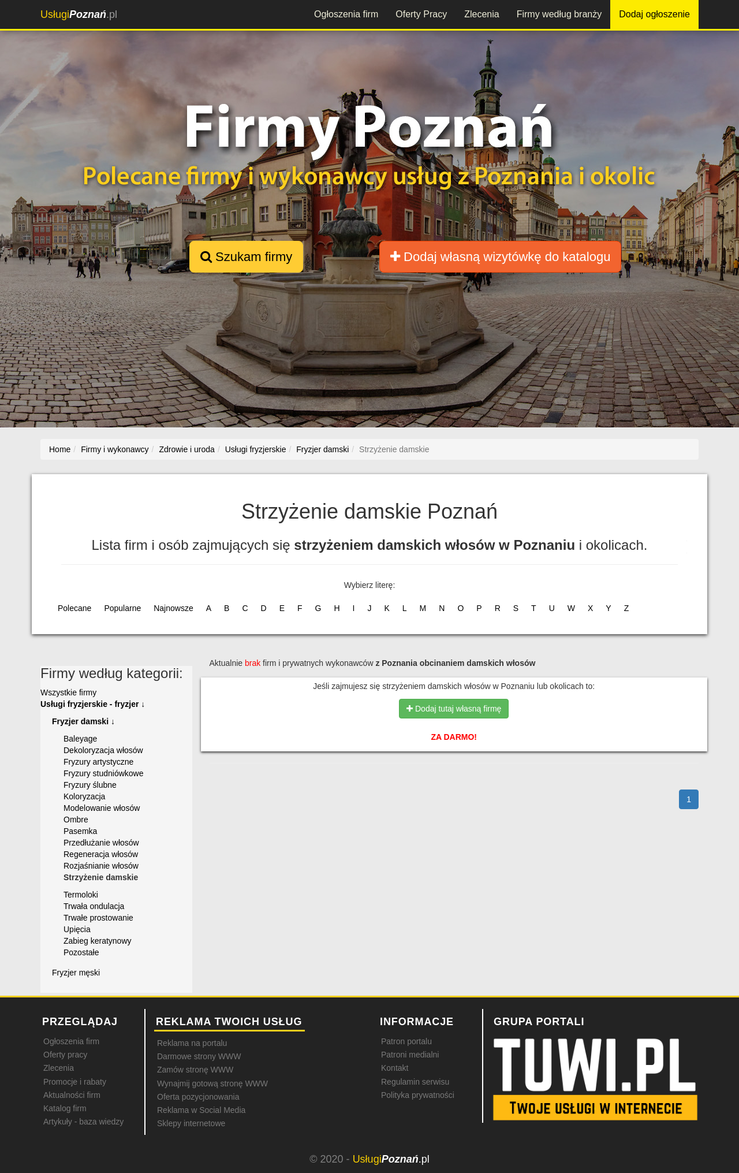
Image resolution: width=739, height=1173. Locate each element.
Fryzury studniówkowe (104, 773)
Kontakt (394, 1068)
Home (59, 449)
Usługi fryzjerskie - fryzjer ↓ (92, 704)
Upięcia (77, 929)
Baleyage (80, 738)
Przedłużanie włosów (101, 842)
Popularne (122, 608)
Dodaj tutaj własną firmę (453, 708)
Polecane (74, 608)
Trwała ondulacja (94, 906)
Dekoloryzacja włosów (103, 750)
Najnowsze (173, 608)
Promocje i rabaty (74, 1081)
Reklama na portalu (192, 1043)
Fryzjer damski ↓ (83, 721)
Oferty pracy (65, 1054)
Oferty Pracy (421, 14)
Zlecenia (481, 14)
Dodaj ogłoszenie (654, 14)
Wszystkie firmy (68, 692)
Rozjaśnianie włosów (101, 865)
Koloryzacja (84, 796)
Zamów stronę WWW (195, 1069)
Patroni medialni (410, 1054)
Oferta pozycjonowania (198, 1096)
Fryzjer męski (76, 972)
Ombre (76, 819)
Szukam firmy (246, 257)
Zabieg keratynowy (98, 940)
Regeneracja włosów (101, 854)
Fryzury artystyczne (98, 761)
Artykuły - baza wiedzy (83, 1121)
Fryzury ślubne (90, 785)
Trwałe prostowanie (98, 917)
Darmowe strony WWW (199, 1056)
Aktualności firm (71, 1095)
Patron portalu (406, 1041)
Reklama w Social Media (201, 1110)
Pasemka (80, 831)
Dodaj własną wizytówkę (500, 257)
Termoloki (81, 894)
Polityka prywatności (417, 1095)
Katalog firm (65, 1108)
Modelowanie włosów (102, 808)
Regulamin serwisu (415, 1081)
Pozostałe (81, 952)
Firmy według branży (559, 14)
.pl (78, 14)
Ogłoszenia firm (346, 14)
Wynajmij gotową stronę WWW (212, 1083)
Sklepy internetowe (191, 1123)
